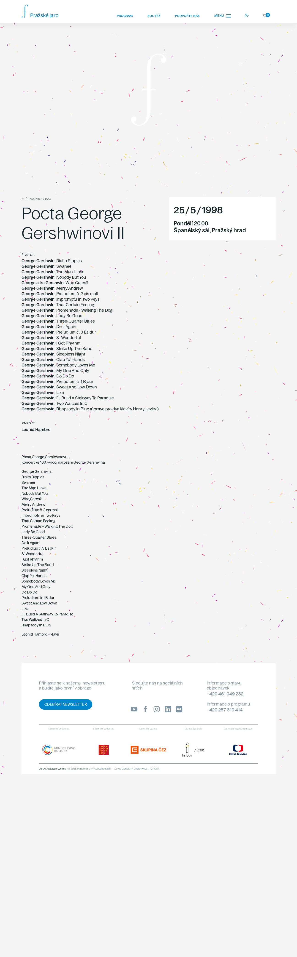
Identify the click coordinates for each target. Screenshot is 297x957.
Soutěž (153, 16)
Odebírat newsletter (65, 704)
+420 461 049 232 (225, 694)
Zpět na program (36, 199)
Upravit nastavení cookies (52, 768)
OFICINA (155, 768)
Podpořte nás (187, 16)
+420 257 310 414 (225, 710)
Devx (117, 768)
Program (125, 16)
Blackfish (126, 768)
